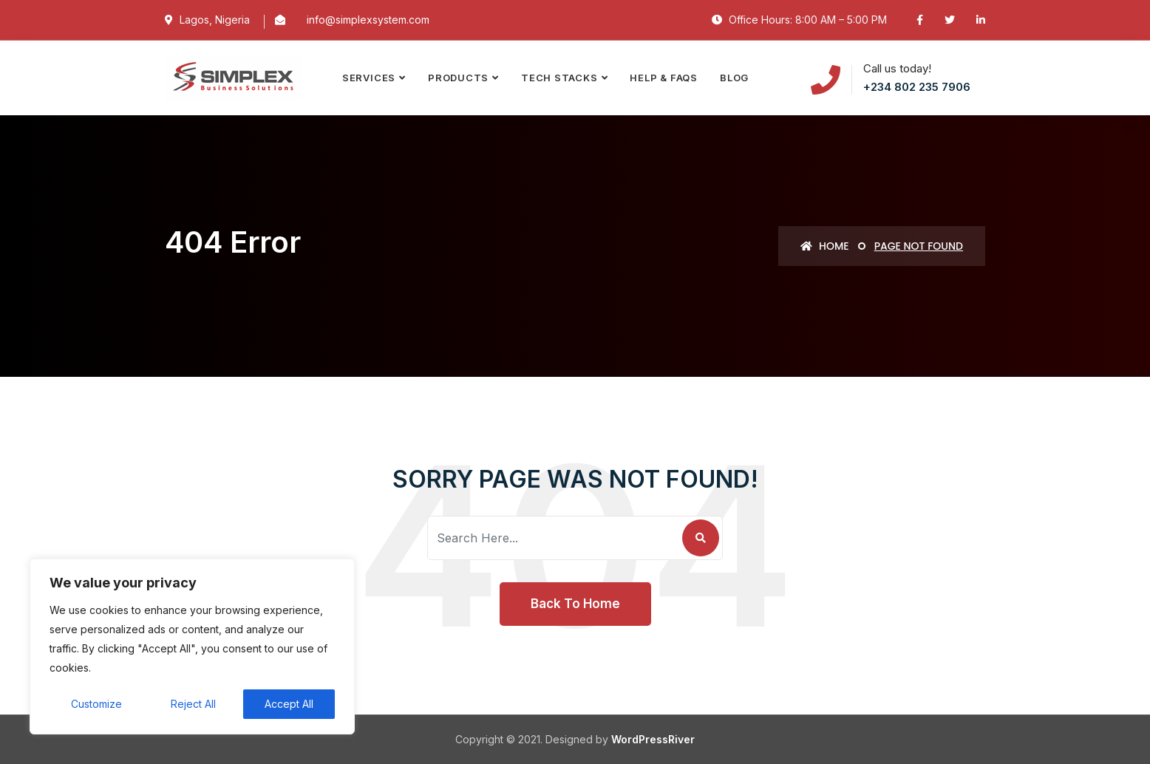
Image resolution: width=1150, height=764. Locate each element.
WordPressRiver (653, 739)
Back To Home (575, 603)
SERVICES (368, 77)
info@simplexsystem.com (368, 19)
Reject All (193, 704)
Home (824, 246)
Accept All (289, 704)
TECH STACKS (559, 77)
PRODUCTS (458, 77)
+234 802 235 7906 (916, 87)
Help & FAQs (664, 77)
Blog (734, 77)
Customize (96, 704)
